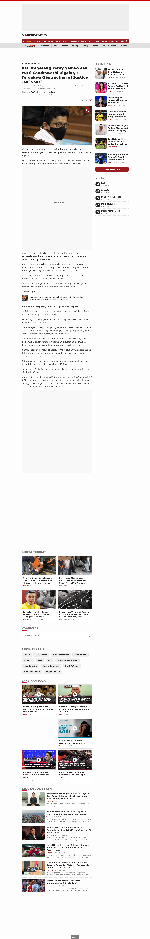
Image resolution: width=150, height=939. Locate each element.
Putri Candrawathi (82, 152)
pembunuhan (29, 152)
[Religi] (83, 41)
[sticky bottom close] (75, 937)
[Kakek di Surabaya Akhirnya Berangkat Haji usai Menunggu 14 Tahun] (75, 694)
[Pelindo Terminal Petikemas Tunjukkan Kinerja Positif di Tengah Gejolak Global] (33, 816)
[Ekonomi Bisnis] (39, 41)
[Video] (90, 41)
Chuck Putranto (62, 256)
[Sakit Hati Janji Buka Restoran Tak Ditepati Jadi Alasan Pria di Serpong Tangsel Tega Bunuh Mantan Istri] (25, 298)
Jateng (75, 46)
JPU (31, 270)
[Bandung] (30, 45)
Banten (65, 46)
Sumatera (45, 46)
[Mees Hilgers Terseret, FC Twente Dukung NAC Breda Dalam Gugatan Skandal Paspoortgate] (33, 850)
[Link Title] (23, 63)
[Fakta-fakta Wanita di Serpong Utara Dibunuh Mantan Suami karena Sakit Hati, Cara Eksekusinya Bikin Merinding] (75, 599)
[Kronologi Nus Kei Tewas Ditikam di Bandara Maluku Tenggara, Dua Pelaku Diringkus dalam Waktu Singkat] (39, 599)
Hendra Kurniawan (43, 256)
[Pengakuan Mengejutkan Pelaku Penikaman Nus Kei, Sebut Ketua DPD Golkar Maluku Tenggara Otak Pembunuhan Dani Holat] (75, 565)
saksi (44, 264)
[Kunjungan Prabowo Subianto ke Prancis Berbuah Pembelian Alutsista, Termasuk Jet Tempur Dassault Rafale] (33, 868)
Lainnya (123, 46)
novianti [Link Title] (51, 92)
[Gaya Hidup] (74, 41)
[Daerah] (51, 41)
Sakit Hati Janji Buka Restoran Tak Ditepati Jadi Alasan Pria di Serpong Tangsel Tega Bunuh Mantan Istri (56, 298)
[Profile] (122, 41)
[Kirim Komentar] (89, 636)
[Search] (126, 41)
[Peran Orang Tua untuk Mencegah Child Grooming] (75, 728)
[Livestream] (114, 41)
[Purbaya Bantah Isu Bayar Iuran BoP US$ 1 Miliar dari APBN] (39, 759)
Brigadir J (41, 152)
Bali (103, 46)
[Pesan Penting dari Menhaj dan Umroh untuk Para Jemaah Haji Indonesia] (39, 694)
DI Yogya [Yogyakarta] (85, 46)
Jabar (55, 46)
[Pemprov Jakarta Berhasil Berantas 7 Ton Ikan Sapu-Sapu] (75, 759)
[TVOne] (97, 41)
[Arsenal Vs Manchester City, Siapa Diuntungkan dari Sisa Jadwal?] (33, 885)
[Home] (34, 34)
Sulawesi (112, 46)
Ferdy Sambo (60, 152)
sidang (61, 149)
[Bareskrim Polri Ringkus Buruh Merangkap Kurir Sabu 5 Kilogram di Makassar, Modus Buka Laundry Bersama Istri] (33, 799)
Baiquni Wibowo (42, 259)
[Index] (104, 41)
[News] (28, 41)
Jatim (95, 46)
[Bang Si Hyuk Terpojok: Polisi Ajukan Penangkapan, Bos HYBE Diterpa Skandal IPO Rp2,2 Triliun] (33, 833)
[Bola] (58, 41)
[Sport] (65, 41)
